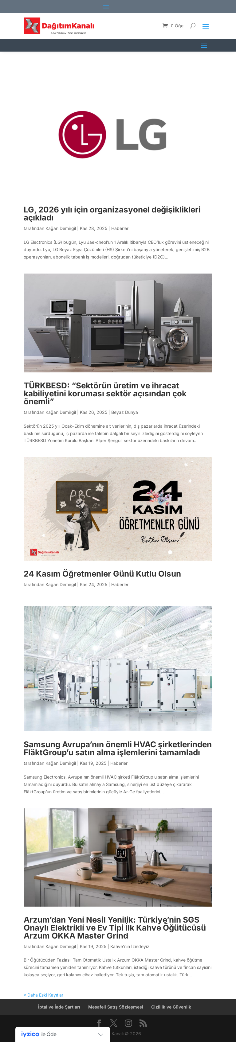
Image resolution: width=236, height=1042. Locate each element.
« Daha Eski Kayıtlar (43, 994)
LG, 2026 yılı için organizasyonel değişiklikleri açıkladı (112, 213)
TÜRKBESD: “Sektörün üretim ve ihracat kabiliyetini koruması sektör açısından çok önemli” (105, 393)
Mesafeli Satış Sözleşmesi (115, 1006)
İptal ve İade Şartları (59, 1006)
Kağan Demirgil (60, 228)
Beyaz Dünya (124, 412)
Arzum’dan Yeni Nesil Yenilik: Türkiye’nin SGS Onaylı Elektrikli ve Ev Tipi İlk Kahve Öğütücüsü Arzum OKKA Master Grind (115, 927)
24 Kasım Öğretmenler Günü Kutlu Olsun (102, 573)
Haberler (119, 228)
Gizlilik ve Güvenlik (171, 1006)
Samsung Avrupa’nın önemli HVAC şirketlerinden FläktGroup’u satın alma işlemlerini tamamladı (118, 748)
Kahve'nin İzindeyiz (129, 946)
